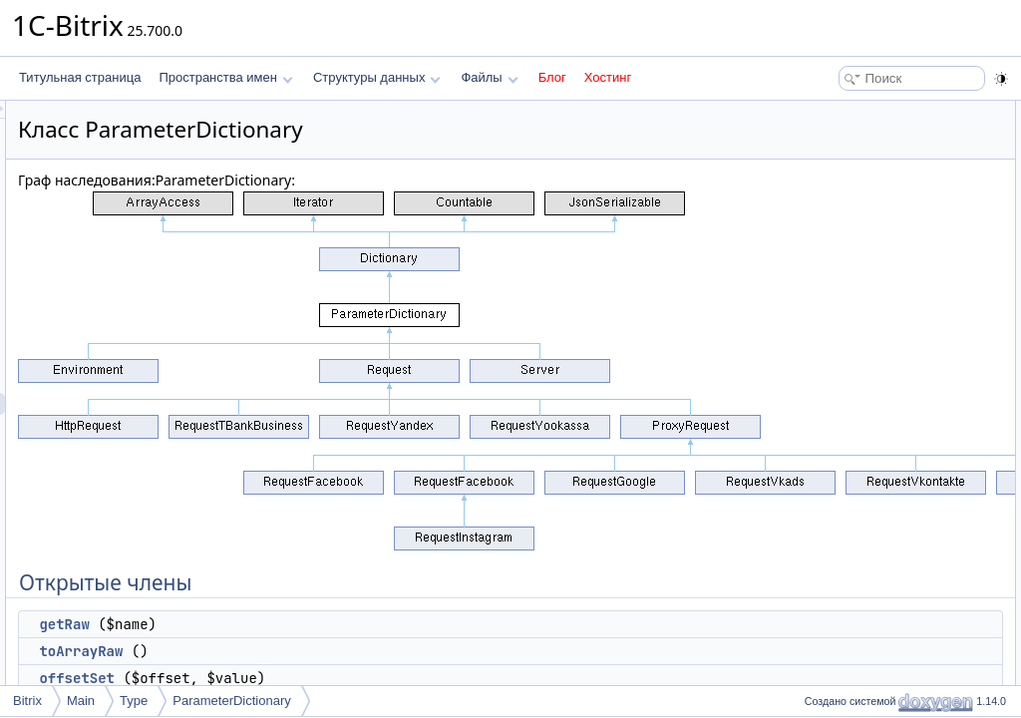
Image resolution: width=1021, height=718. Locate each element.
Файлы (489, 77)
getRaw (313, 624)
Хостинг (607, 77)
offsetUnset (844, 199)
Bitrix (27, 700)
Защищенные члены (855, 243)
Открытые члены (846, 112)
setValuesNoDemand (871, 265)
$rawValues (845, 309)
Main (81, 700)
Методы (821, 353)
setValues (840, 221)
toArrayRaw (330, 651)
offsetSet (326, 678)
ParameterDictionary (231, 700)
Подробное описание (857, 331)
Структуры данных (377, 77)
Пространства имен (225, 77)
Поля (813, 507)
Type (134, 700)
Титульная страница (80, 77)
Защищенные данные (859, 287)
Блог (552, 77)
